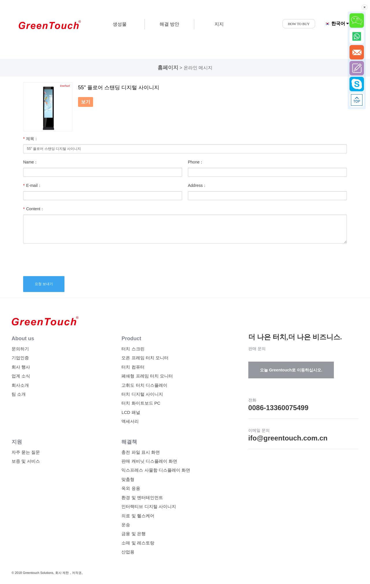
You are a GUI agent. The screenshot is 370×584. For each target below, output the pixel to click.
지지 (219, 24)
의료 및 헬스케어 (137, 515)
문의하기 (20, 348)
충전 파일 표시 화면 (140, 452)
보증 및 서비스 (26, 461)
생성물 (120, 24)
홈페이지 (168, 67)
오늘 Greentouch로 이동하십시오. (291, 370)
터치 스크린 (132, 348)
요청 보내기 (44, 284)
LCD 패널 (130, 412)
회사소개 (20, 385)
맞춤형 (127, 479)
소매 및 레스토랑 (137, 542)
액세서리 (130, 421)
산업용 (127, 551)
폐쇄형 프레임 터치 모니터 (147, 375)
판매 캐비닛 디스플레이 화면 (149, 461)
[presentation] (67, 259)
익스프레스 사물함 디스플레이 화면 (155, 470)
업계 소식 (21, 375)
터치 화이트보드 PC (140, 403)
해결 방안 (169, 24)
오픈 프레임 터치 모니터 (145, 357)
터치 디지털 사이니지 (142, 394)
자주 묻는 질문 (26, 452)
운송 (125, 524)
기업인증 (20, 357)
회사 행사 (21, 366)
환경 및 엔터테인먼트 (142, 497)
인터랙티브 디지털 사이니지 (148, 506)
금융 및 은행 (133, 533)
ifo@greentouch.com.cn (288, 438)
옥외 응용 (130, 488)
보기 (85, 101)
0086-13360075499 (278, 408)
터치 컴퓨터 (132, 366)
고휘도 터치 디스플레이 (144, 385)
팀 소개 (19, 394)
